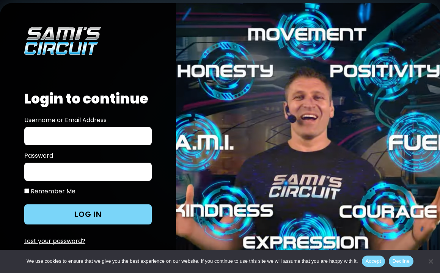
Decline (401, 261)
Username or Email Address (65, 120)
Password (38, 156)
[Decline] (430, 261)
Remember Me (49, 191)
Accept (373, 261)
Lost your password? (54, 241)
